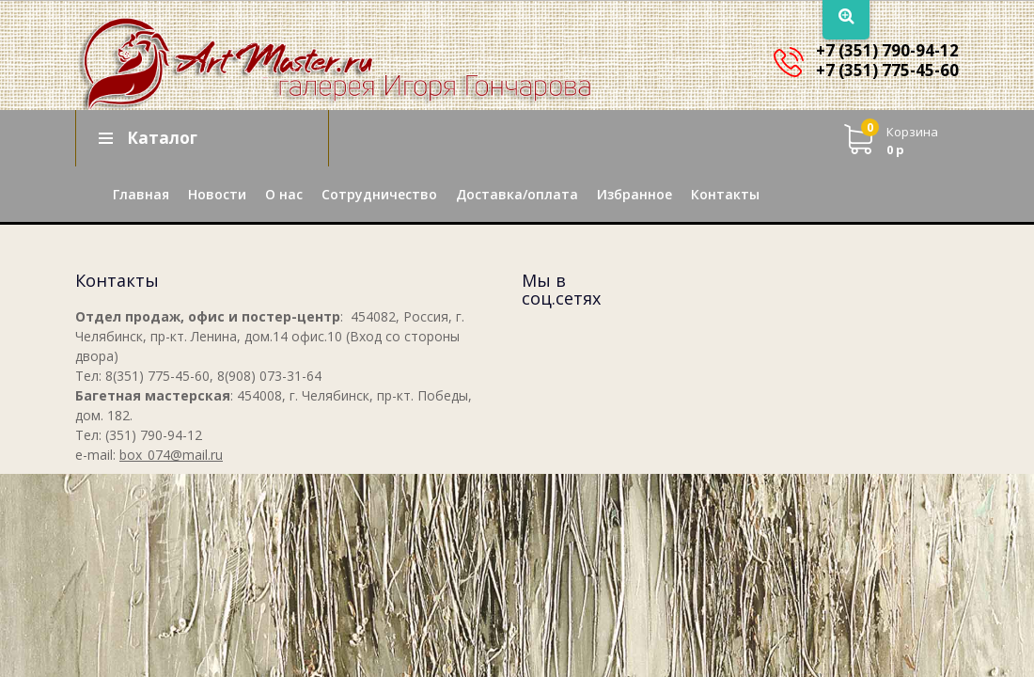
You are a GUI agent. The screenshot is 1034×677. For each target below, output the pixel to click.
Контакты (725, 194)
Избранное (634, 194)
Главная (141, 194)
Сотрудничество (379, 194)
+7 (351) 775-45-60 (887, 70)
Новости (217, 194)
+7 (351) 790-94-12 (887, 50)
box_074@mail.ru (171, 455)
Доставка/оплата (517, 194)
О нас (284, 194)
